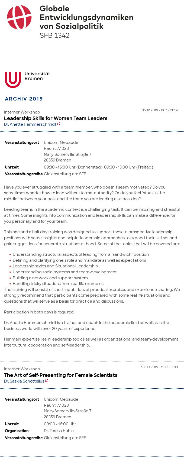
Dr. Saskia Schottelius (24, 381)
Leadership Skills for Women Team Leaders (56, 118)
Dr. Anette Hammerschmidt (30, 124)
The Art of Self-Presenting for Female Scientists (61, 375)
